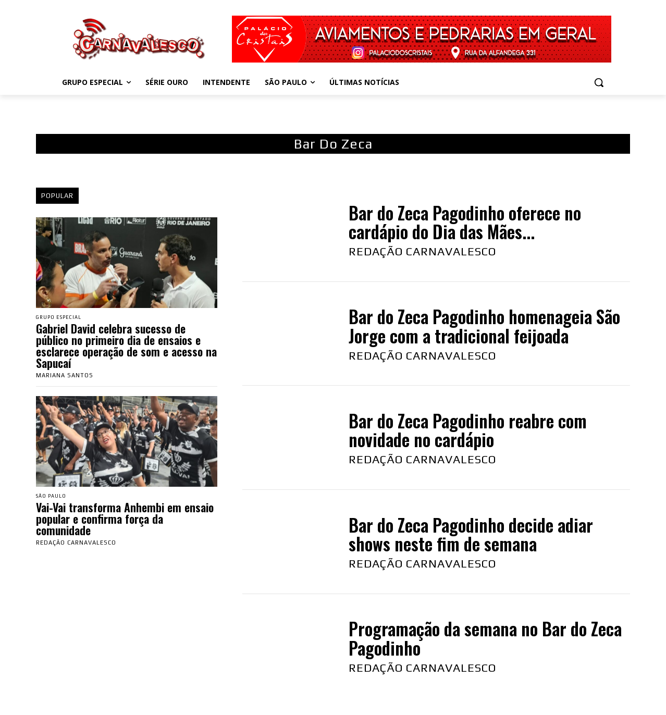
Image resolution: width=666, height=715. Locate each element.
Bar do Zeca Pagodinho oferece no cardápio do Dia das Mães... (465, 222)
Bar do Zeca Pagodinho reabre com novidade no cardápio (468, 430)
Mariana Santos (64, 376)
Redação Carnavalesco (76, 544)
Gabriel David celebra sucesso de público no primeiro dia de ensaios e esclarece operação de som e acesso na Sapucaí (126, 346)
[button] (598, 82)
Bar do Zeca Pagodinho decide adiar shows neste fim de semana (471, 534)
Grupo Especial (62, 317)
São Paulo (54, 497)
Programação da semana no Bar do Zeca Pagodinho (485, 638)
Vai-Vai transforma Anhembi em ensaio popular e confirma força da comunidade (125, 520)
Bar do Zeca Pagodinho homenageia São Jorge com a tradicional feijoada (484, 326)
